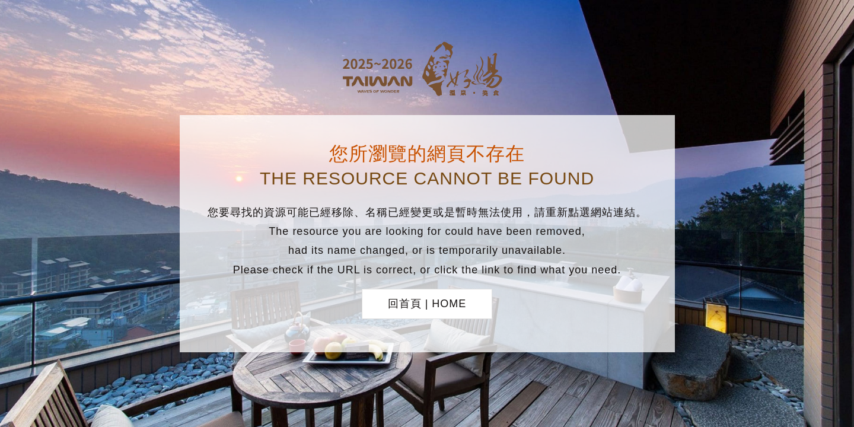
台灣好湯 (427, 71)
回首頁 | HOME (427, 304)
